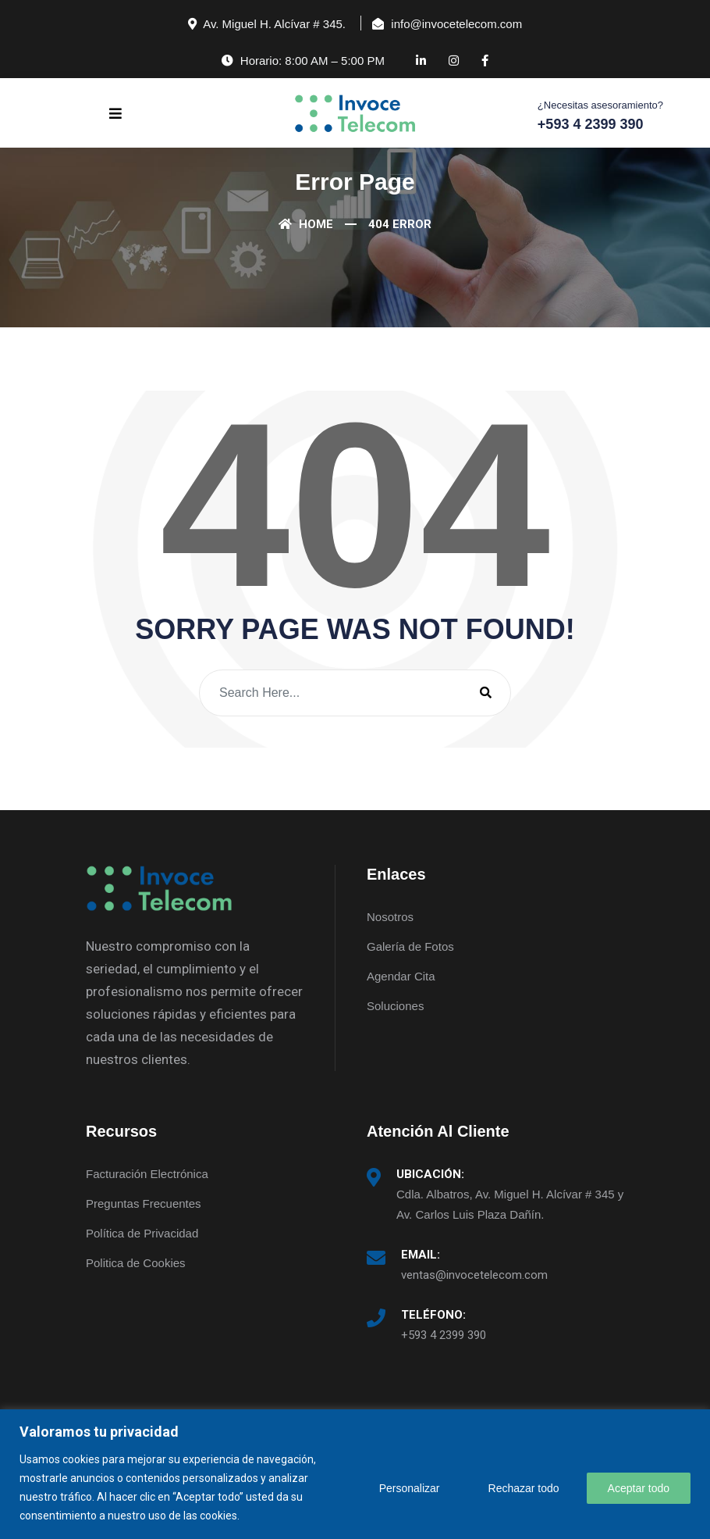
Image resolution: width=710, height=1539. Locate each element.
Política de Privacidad (142, 1233)
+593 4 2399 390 (443, 1335)
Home (306, 224)
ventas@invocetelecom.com (474, 1275)
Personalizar (409, 1488)
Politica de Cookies (136, 1262)
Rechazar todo (523, 1488)
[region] (355, 1474)
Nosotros (390, 916)
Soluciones (395, 1005)
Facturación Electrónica (147, 1173)
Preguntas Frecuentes (143, 1203)
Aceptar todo (638, 1488)
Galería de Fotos (410, 946)
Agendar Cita (401, 976)
